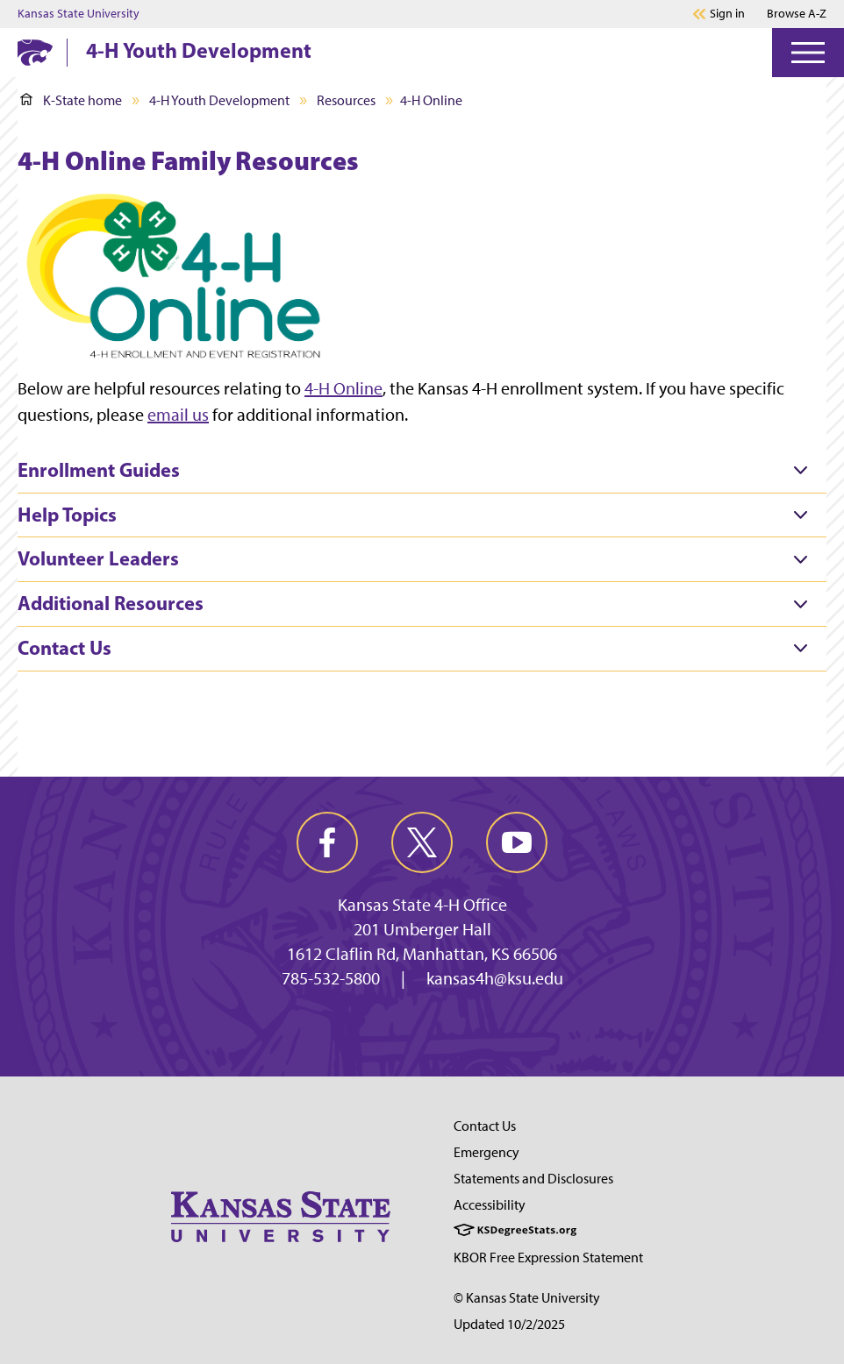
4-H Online (343, 388)
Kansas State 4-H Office (422, 904)
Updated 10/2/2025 (509, 1324)
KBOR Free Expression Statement (548, 1257)
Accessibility (490, 1205)
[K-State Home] (35, 52)
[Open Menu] (808, 52)
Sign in (727, 14)
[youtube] (516, 842)
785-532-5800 (331, 978)
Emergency (486, 1152)
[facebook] (327, 842)
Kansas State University (78, 14)
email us (178, 414)
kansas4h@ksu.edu (494, 978)
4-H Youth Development (198, 50)
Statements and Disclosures (533, 1178)
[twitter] (422, 842)
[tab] (422, 471)
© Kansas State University (527, 1297)
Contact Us (485, 1126)
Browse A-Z (796, 13)
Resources (346, 100)
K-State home (71, 100)
